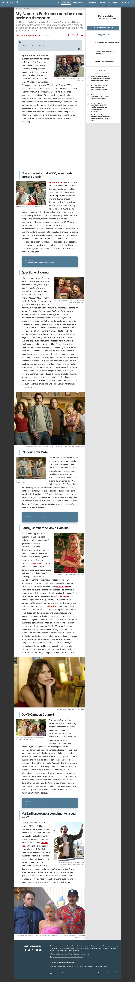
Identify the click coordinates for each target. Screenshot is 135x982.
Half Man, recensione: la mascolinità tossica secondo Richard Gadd (100, 87)
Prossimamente (118, 6)
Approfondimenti (34, 8)
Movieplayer (19, 8)
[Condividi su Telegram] (82, 35)
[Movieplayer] (32, 949)
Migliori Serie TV (82, 6)
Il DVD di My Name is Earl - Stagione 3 (107, 43)
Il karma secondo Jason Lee (104, 61)
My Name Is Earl (56, 182)
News (64, 6)
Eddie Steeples (63, 597)
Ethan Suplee (62, 587)
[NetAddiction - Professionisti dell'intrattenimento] (66, 966)
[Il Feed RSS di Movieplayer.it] (40, 953)
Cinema (102, 2)
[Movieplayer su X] (29, 953)
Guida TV (125, 2)
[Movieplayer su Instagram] (33, 953)
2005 (106, 18)
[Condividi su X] (73, 35)
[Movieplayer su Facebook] (25, 953)
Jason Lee (36, 564)
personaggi (91, 2)
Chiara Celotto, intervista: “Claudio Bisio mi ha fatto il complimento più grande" (100, 78)
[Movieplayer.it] (10, 2)
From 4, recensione (14, 6)
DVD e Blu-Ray (129, 6)
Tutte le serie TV (94, 6)
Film (57, 2)
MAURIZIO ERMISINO (36, 35)
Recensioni (71, 6)
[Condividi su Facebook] (68, 35)
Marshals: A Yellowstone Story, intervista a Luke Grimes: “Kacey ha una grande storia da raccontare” (101, 106)
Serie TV (65, 2)
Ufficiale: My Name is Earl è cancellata (104, 52)
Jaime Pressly (53, 607)
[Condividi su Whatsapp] (77, 35)
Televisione (77, 2)
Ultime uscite (106, 6)
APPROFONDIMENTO (22, 35)
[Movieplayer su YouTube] (37, 953)
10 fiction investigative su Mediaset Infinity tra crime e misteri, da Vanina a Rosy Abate (100, 115)
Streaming (113, 2)
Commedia (112, 18)
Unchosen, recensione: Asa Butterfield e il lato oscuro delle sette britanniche (100, 96)
